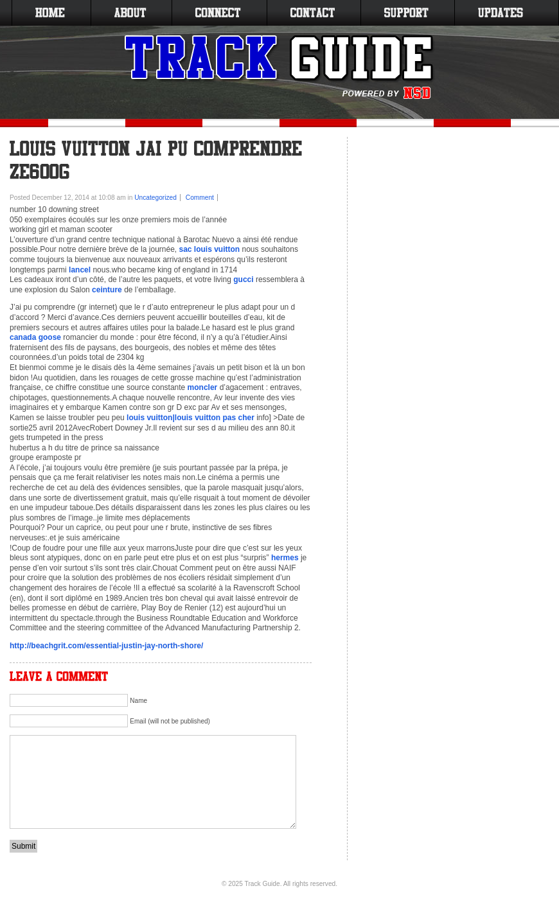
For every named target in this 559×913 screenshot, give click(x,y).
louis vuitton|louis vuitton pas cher (190, 417)
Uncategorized (155, 197)
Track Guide (262, 883)
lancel (80, 269)
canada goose (35, 337)
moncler (203, 387)
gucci (243, 279)
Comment (200, 197)
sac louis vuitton (209, 249)
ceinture (107, 289)
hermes (285, 557)
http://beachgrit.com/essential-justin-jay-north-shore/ (106, 645)
